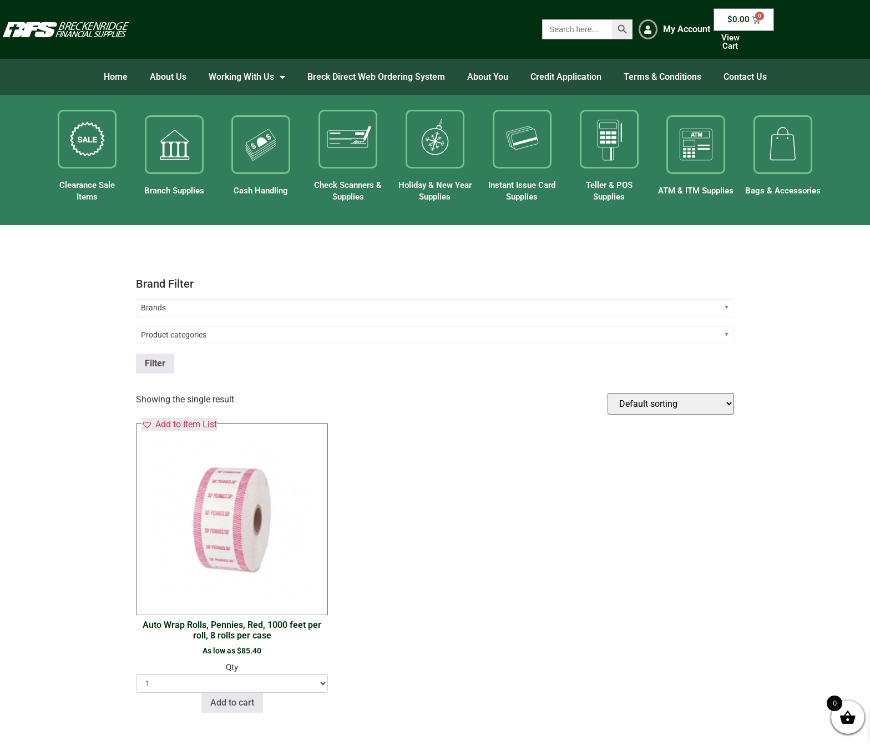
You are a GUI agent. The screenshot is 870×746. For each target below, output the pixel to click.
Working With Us (247, 77)
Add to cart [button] (232, 702)
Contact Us (745, 76)
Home (116, 76)
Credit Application (565, 76)
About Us (168, 76)
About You (487, 76)
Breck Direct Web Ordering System (376, 76)
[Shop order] (671, 404)
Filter (155, 363)
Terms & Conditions (662, 76)
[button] (179, 424)
